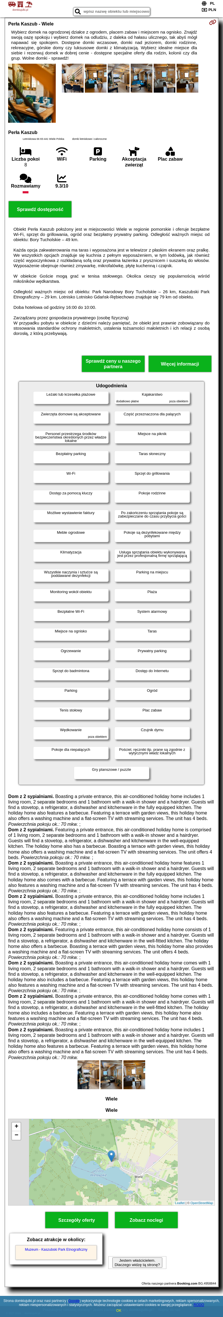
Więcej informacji (180, 364)
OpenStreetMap (201, 1203)
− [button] (16, 1135)
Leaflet (180, 1203)
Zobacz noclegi (146, 1220)
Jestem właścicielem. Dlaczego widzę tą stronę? (137, 1262)
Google (74, 1301)
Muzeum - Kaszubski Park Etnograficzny (56, 1250)
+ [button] (16, 1126)
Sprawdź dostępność (40, 209)
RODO (199, 1305)
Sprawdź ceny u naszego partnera (113, 364)
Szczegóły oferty (76, 1220)
